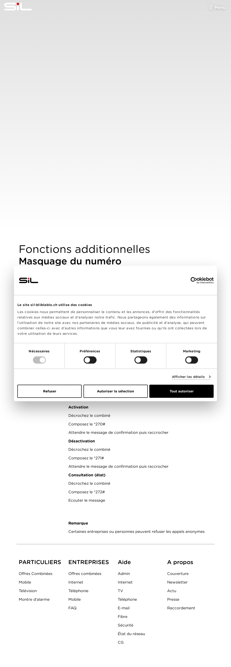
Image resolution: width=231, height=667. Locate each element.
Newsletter (177, 582)
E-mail (123, 608)
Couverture (178, 573)
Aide (124, 562)
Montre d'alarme (34, 599)
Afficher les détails (188, 377)
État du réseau (131, 633)
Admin (124, 573)
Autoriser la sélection (115, 391)
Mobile (25, 582)
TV (120, 591)
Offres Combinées (35, 573)
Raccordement (181, 608)
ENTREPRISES (88, 562)
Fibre (122, 616)
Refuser (49, 391)
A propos (180, 562)
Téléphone (127, 599)
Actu (171, 591)
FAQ (72, 608)
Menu (220, 7)
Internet (75, 582)
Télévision (28, 591)
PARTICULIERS (40, 562)
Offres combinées (84, 573)
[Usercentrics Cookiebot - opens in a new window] (194, 280)
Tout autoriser (182, 391)
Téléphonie (78, 591)
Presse (173, 599)
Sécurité (125, 625)
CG (121, 642)
